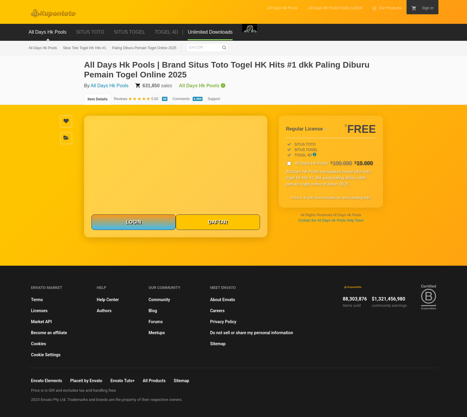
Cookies (38, 343)
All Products (154, 380)
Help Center (108, 299)
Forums (156, 321)
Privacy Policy (223, 321)
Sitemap (217, 343)
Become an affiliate (49, 332)
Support (214, 99)
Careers (217, 310)
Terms (37, 299)
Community (159, 299)
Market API (41, 321)
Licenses (39, 310)
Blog (153, 310)
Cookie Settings (45, 354)
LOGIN (133, 222)
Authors (104, 310)
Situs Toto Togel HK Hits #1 (84, 48)
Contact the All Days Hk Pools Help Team (331, 220)
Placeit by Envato (86, 380)
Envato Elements (46, 380)
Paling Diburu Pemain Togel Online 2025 (144, 48)
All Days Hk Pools (43, 48)
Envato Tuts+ (122, 380)
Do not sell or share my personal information (251, 332)
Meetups (157, 332)
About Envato (222, 299)
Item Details (98, 99)
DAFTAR (218, 222)
